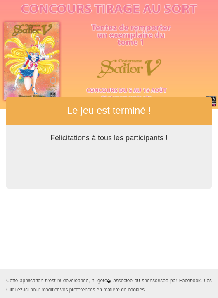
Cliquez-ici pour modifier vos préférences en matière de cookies (75, 290)
